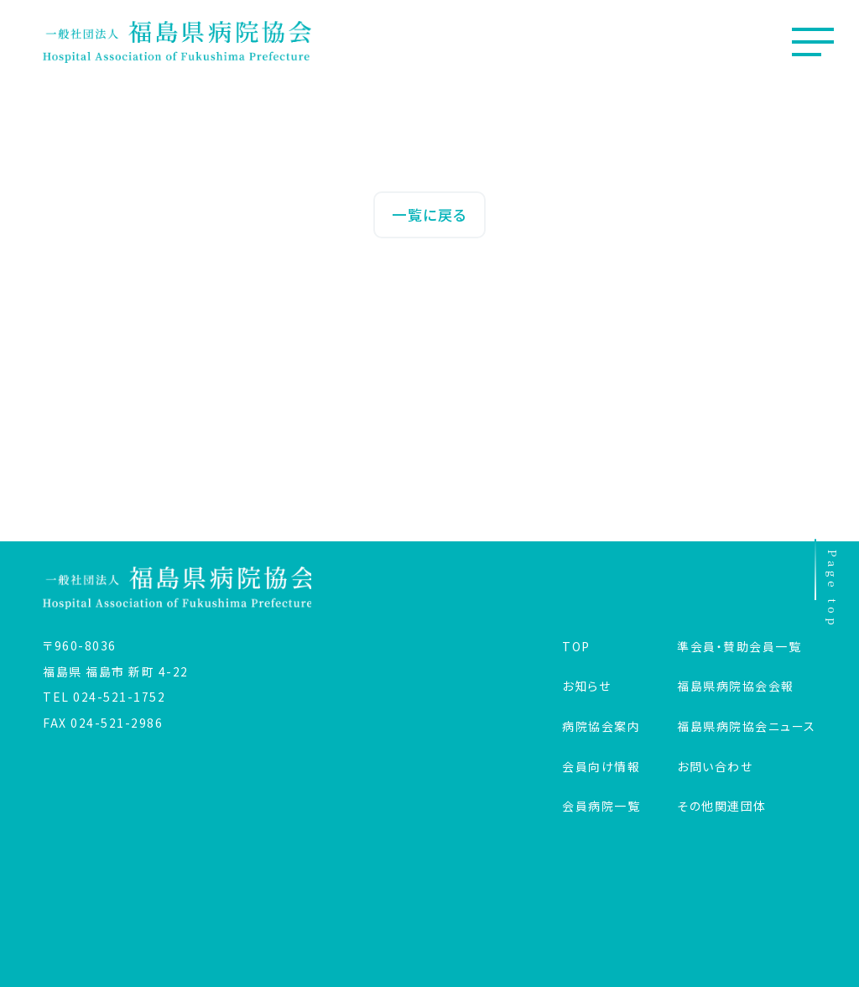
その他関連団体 (722, 805)
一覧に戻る (429, 214)
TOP (576, 646)
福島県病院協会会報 (735, 685)
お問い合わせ (714, 766)
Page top (828, 585)
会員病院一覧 (601, 805)
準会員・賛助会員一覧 (739, 646)
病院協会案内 (601, 726)
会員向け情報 (601, 766)
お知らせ (586, 685)
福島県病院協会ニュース (746, 726)
